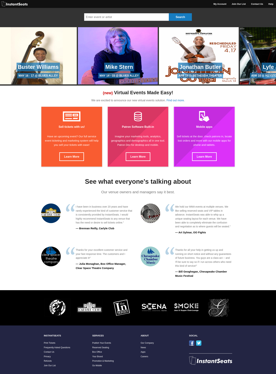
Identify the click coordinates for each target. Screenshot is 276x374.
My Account (220, 4)
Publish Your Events (101, 343)
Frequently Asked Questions (57, 347)
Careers (144, 356)
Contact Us (257, 4)
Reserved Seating (100, 347)
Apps (143, 352)
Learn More (71, 156)
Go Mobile (97, 365)
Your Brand (97, 356)
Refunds (48, 361)
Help (270, 4)
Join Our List (239, 4)
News (143, 347)
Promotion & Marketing (103, 361)
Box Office (97, 352)
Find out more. (176, 100)
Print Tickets (49, 343)
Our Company (147, 343)
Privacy (47, 356)
